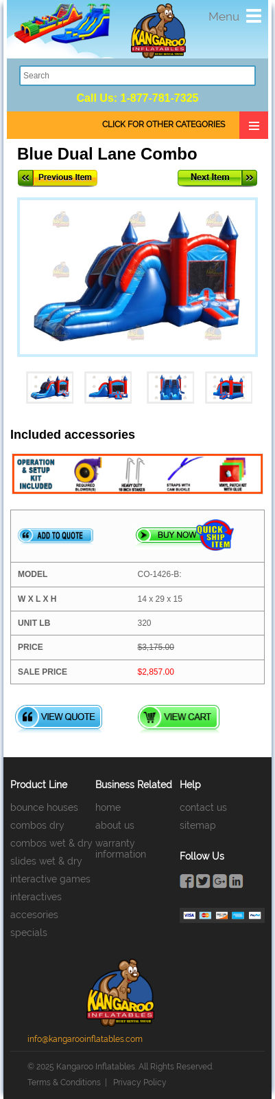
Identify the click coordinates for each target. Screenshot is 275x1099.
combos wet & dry (51, 843)
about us (114, 825)
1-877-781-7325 (160, 98)
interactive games (50, 878)
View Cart (178, 719)
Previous (57, 178)
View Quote (58, 719)
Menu (223, 16)
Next (217, 178)
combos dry (37, 825)
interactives (36, 896)
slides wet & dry (46, 861)
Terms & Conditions (64, 1082)
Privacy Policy (140, 1082)
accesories (34, 914)
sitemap (198, 825)
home (108, 807)
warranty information (120, 849)
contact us (203, 807)
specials (28, 932)
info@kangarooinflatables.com (85, 1039)
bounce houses (44, 807)
